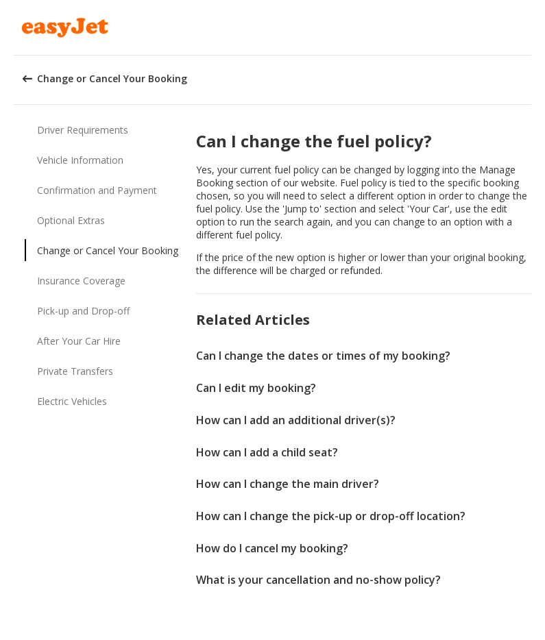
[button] (530, 27)
